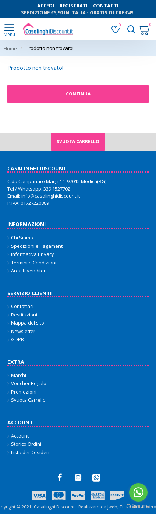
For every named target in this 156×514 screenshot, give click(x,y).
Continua (78, 94)
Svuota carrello (78, 141)
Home (10, 48)
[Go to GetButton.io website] (138, 506)
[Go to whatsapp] (138, 492)
